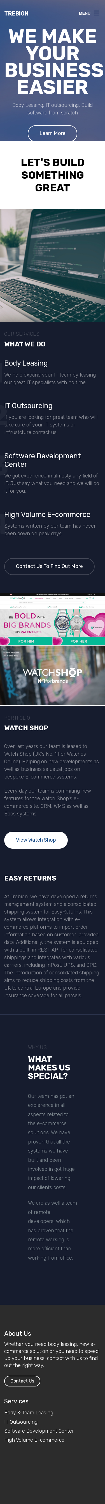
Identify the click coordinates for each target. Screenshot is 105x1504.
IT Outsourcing (21, 1422)
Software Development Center (39, 1431)
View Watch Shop (36, 840)
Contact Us (22, 1381)
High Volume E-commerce (34, 1440)
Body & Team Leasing (28, 1413)
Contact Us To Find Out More (49, 566)
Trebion (16, 13)
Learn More (52, 133)
